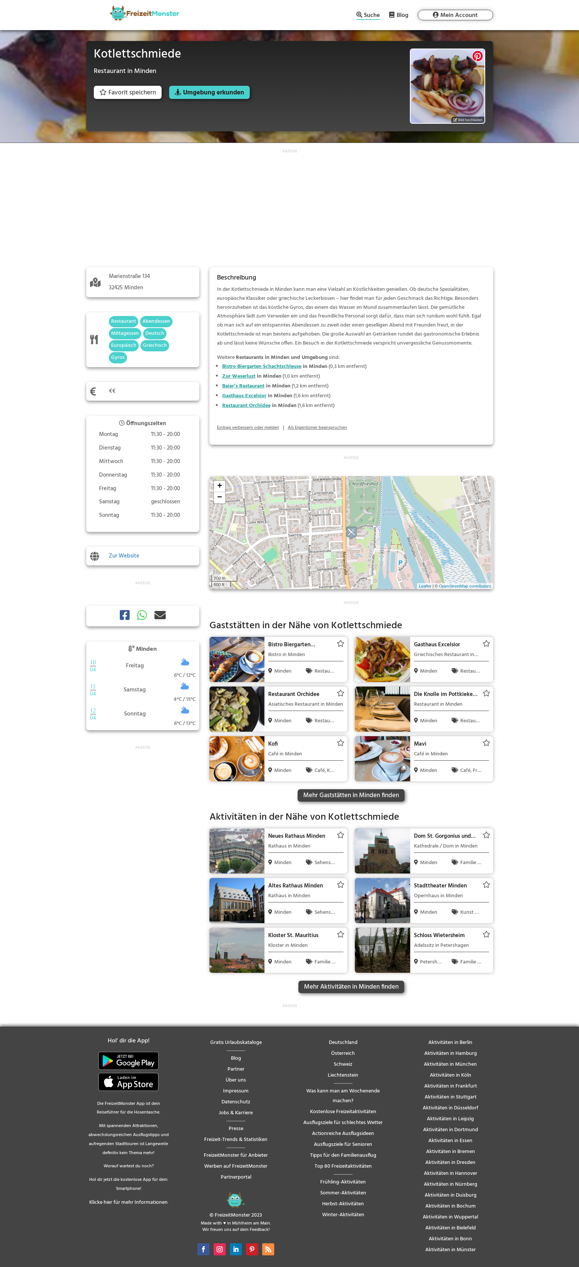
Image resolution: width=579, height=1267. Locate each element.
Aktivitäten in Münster (450, 1250)
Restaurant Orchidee (246, 405)
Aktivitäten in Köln (450, 1075)
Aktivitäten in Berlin (450, 1042)
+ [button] (219, 486)
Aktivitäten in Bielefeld (450, 1228)
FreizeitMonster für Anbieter (236, 1155)
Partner (236, 1069)
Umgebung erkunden (213, 93)
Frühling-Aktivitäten (343, 1182)
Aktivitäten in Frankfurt (450, 1086)
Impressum (236, 1091)
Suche (372, 16)
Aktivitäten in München (450, 1064)
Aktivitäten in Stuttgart (451, 1097)
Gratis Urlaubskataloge (236, 1042)
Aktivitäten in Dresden (450, 1162)
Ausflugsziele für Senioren (343, 1144)
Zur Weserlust (238, 376)
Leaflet (425, 586)
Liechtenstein (343, 1075)
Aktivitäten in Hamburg (450, 1053)
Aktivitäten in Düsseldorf (450, 1108)
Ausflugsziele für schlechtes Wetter (343, 1122)
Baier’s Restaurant (243, 386)
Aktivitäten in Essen (450, 1140)
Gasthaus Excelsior (244, 396)
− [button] (219, 497)
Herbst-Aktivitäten (343, 1204)
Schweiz (343, 1064)
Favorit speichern (127, 93)
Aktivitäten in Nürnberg (450, 1184)
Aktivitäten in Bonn (450, 1239)
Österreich (343, 1053)
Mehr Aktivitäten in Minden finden (351, 987)
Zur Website (124, 556)
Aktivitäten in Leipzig (450, 1119)
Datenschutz (236, 1102)
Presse (236, 1128)
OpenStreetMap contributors (465, 586)
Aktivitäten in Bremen (450, 1151)
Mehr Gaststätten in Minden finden (351, 795)
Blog (402, 15)
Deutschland (343, 1042)
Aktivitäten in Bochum (450, 1206)
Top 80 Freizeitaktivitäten (343, 1166)
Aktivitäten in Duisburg (451, 1195)
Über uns (236, 1080)
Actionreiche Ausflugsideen (343, 1133)
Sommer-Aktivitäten (343, 1193)
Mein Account (459, 15)
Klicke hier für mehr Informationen (128, 1202)
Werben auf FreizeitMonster (235, 1166)
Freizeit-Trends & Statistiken (235, 1139)
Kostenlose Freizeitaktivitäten (343, 1111)
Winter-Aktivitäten (343, 1215)
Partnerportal (236, 1177)
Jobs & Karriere (236, 1113)
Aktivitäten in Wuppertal (450, 1217)
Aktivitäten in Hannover (450, 1173)
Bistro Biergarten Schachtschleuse (261, 366)
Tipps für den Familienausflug (343, 1155)
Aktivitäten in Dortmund (450, 1130)
